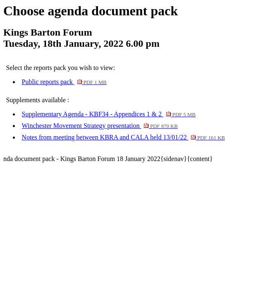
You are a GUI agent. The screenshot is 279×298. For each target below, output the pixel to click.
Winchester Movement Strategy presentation (100, 125)
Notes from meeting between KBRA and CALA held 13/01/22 (123, 137)
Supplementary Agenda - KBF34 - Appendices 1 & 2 (109, 114)
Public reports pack (64, 81)
